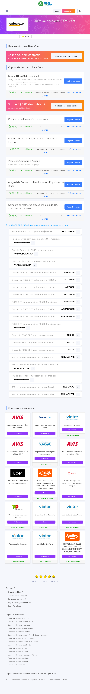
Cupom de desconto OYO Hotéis (19, 645)
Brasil (25, 36)
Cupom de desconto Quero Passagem (22, 638)
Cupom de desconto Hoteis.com (19, 625)
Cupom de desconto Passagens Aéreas (22, 655)
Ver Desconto (18, 433)
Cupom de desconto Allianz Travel (20, 622)
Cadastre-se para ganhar (66, 56)
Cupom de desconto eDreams (19, 632)
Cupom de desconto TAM (17, 665)
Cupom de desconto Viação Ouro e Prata (23, 642)
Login (57, 11)
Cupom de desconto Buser (17, 648)
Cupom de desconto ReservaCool (20, 628)
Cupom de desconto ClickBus (18, 618)
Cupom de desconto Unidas (18, 651)
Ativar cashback (73, 81)
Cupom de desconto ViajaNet (18, 658)
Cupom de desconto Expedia (18, 661)
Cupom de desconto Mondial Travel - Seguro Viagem (27, 635)
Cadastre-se (69, 11)
